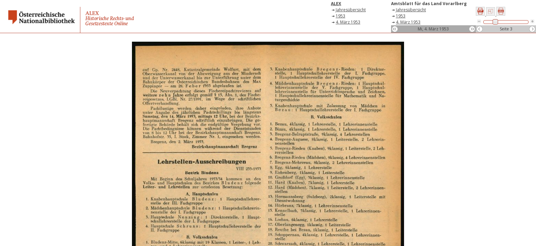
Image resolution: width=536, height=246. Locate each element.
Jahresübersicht (351, 10)
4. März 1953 (348, 22)
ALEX (336, 3)
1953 (340, 16)
